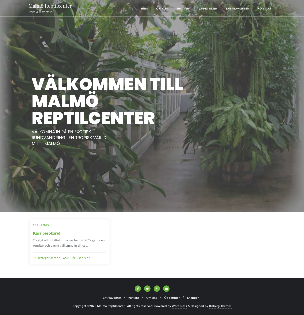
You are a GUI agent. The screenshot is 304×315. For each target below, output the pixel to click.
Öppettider (172, 297)
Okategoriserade (46, 258)
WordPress (179, 306)
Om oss (151, 297)
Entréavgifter (112, 297)
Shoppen (193, 297)
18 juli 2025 (41, 225)
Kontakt (133, 297)
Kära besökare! (46, 233)
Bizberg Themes (220, 306)
